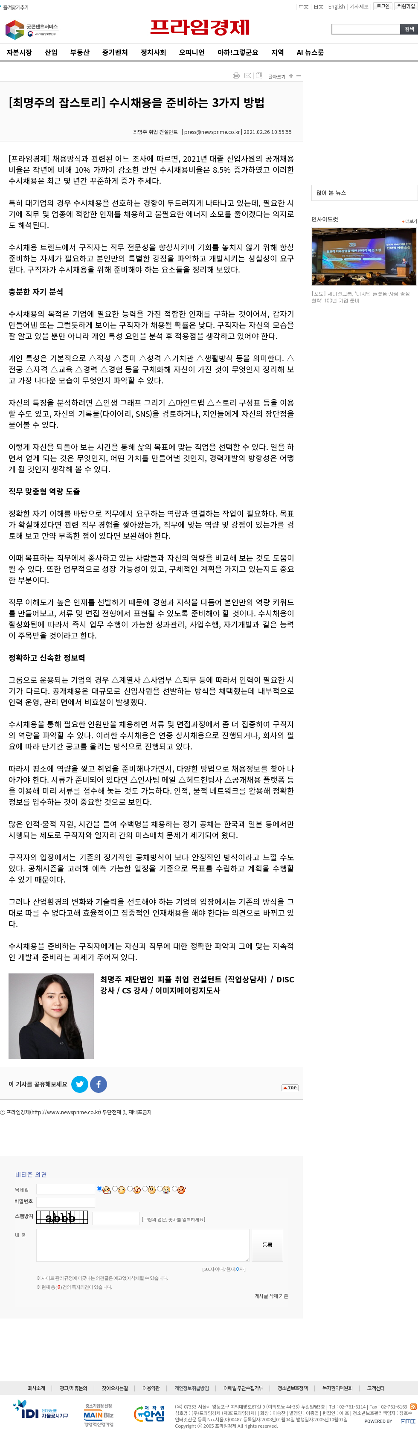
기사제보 (359, 6)
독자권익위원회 (337, 1387)
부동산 (80, 52)
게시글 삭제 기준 (271, 1295)
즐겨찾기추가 (16, 7)
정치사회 (153, 52)
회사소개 (36, 1387)
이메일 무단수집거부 (243, 1387)
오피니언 (192, 52)
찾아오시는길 (115, 1387)
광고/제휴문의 (73, 1387)
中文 (304, 6)
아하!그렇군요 (238, 52)
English (336, 6)
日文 (319, 6)
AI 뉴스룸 (310, 52)
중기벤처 (115, 52)
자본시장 (19, 52)
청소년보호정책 (293, 1387)
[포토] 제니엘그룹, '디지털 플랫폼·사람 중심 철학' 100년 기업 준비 (360, 297)
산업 (51, 52)
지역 (277, 52)
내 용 (20, 1234)
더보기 (409, 221)
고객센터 (375, 1387)
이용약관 (151, 1387)
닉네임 (22, 1189)
